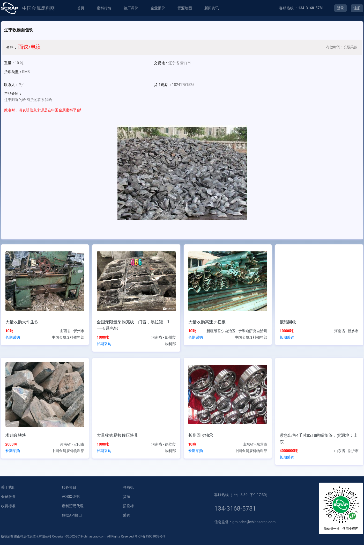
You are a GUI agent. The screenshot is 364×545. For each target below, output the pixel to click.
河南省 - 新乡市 (346, 331)
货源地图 (184, 8)
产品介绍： (13, 93)
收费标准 (8, 506)
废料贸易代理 (73, 506)
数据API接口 (72, 515)
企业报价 (158, 8)
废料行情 (104, 8)
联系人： (11, 85)
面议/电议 (29, 47)
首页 (80, 8)
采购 (126, 515)
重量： (9, 63)
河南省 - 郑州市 (163, 337)
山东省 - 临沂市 (346, 451)
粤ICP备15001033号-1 (150, 536)
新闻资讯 (211, 8)
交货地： (161, 63)
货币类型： (13, 72)
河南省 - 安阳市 (72, 444)
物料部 (170, 344)
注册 (357, 8)
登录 (340, 8)
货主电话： (163, 85)
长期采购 (12, 337)
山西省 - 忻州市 (72, 331)
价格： (11, 47)
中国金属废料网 (38, 8)
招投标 (128, 506)
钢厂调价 (131, 8)
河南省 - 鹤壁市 (163, 444)
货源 (126, 497)
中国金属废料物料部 (68, 337)
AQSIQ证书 (70, 497)
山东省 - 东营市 (255, 444)
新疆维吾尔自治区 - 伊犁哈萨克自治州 (236, 331)
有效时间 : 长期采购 (342, 47)
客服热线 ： (301, 8)
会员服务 (8, 497)
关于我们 (8, 487)
